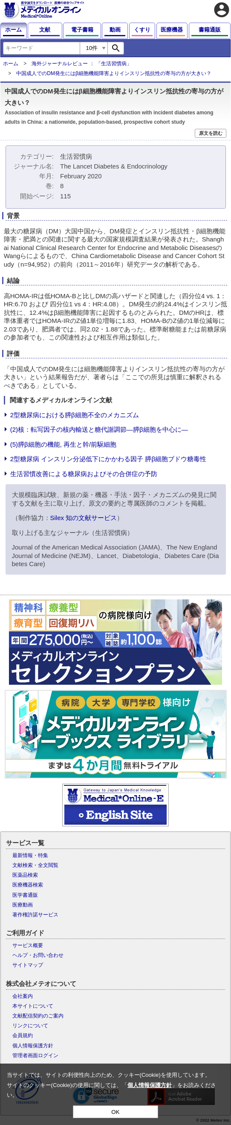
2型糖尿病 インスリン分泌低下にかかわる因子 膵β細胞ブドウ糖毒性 (108, 458)
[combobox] (41, 48)
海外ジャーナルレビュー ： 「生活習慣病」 (82, 64)
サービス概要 (27, 945)
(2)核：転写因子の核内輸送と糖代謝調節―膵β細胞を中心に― (99, 429)
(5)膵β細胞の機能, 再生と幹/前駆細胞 (63, 444)
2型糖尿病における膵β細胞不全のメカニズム (74, 415)
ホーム (10, 64)
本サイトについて (32, 1006)
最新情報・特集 (30, 855)
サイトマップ (27, 965)
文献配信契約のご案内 (38, 1016)
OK (115, 1112)
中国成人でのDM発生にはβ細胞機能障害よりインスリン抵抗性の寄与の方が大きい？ (113, 73)
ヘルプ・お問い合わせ (38, 955)
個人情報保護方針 (32, 1046)
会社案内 (22, 996)
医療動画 (22, 905)
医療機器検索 (27, 885)
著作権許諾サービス (35, 915)
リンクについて (30, 1026)
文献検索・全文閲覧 (35, 865)
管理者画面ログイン (35, 1055)
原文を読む (210, 133)
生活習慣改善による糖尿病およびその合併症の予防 (83, 473)
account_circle (222, 10)
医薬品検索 (25, 875)
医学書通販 (25, 895)
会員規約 (22, 1035)
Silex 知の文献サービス (83, 517)
